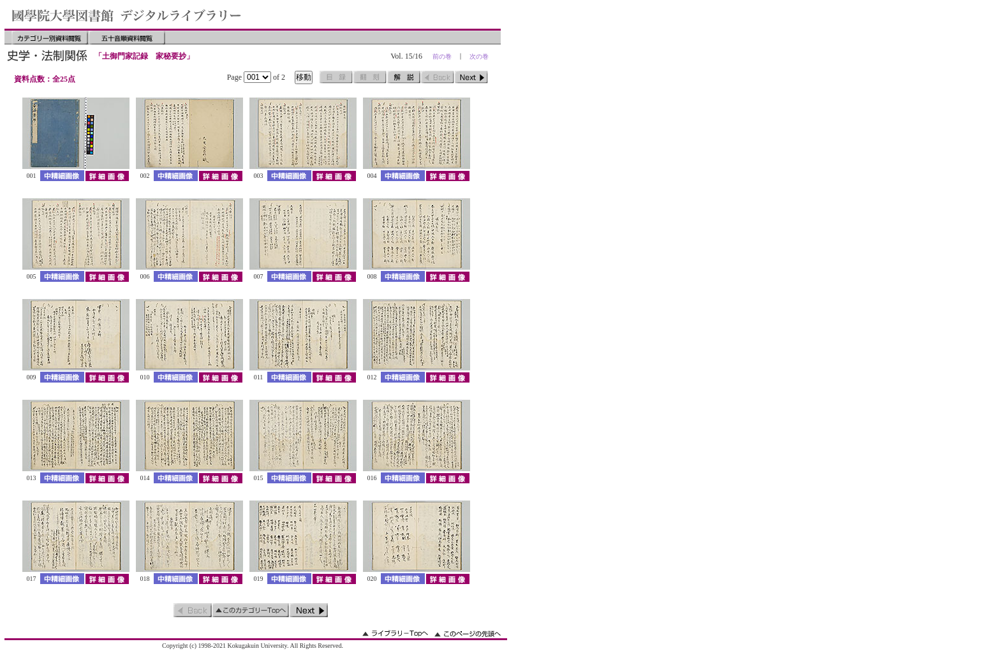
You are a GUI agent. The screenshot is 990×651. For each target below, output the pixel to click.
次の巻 (479, 56)
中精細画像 (62, 175)
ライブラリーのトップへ (395, 633)
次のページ (471, 77)
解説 (403, 77)
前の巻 (442, 56)
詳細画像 (107, 175)
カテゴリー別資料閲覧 (49, 38)
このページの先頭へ (467, 633)
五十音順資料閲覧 (127, 38)
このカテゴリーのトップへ (250, 610)
